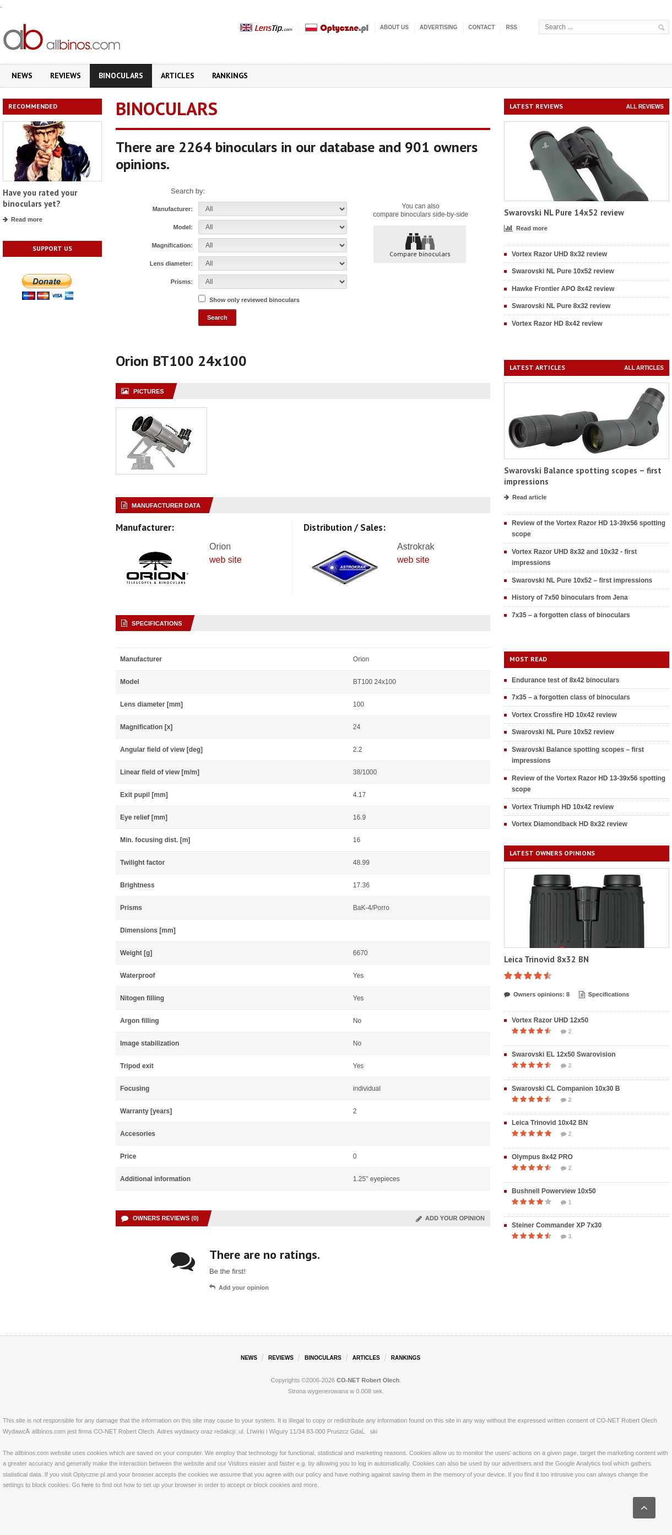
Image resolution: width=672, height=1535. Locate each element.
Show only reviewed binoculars (254, 300)
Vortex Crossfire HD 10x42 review (564, 715)
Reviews (65, 75)
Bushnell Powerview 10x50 (554, 1191)
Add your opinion (450, 1218)
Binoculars (121, 75)
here (88, 1485)
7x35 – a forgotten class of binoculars (571, 615)
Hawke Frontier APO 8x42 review (563, 289)
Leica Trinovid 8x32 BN (546, 959)
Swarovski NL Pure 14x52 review (564, 212)
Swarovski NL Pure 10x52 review (563, 271)
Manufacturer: (173, 209)
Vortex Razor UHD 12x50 (550, 1020)
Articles (177, 75)
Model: (183, 227)
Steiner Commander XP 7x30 (556, 1225)
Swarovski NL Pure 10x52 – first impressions (582, 580)
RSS (511, 27)
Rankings (230, 75)
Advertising (438, 27)
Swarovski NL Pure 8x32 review (561, 306)
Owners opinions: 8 (537, 994)
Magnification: (172, 245)
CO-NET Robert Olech (368, 1380)
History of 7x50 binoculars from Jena (570, 597)
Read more (22, 219)
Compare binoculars (420, 244)
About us (394, 27)
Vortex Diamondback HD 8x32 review (569, 824)
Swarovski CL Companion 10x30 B (566, 1088)
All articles (644, 368)
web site (225, 559)
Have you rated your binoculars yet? (40, 198)
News (22, 75)
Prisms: (182, 281)
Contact (481, 27)
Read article (525, 497)
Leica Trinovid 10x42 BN (550, 1123)
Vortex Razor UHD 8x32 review (559, 254)
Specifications (604, 994)
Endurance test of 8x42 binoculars (565, 680)
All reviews (645, 107)
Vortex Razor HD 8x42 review (557, 323)
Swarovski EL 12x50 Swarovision (564, 1054)
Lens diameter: (171, 263)
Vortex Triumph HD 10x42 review (563, 807)
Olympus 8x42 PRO (542, 1157)
